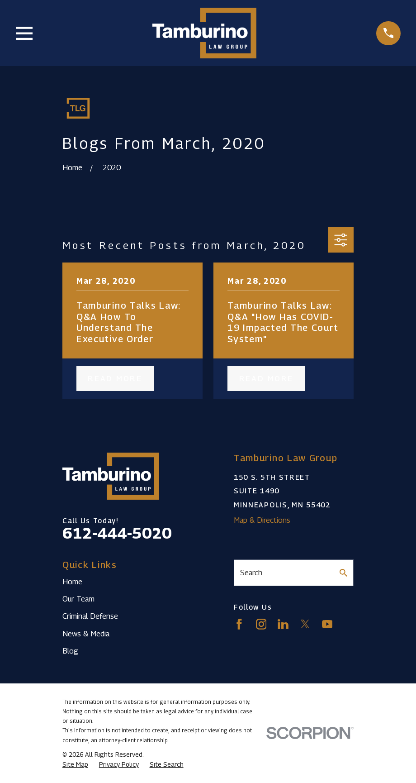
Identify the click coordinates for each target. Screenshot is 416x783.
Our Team (78, 598)
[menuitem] (75, 764)
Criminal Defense (90, 616)
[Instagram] (261, 624)
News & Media (85, 633)
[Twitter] (305, 624)
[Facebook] (239, 624)
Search (251, 572)
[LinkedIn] (283, 624)
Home (72, 581)
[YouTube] (327, 624)
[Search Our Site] (343, 573)
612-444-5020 (117, 533)
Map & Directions (262, 520)
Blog (70, 650)
